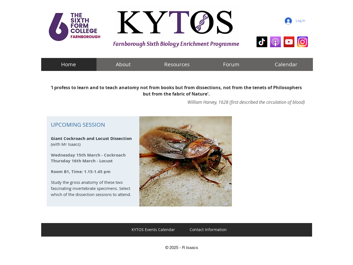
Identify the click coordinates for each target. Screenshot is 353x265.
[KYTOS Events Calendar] (153, 230)
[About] (123, 64)
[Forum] (231, 64)
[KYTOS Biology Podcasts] (275, 41)
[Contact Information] (208, 230)
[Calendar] (286, 64)
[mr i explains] (289, 41)
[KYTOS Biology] (262, 41)
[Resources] (177, 64)
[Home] (68, 64)
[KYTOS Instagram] (302, 41)
